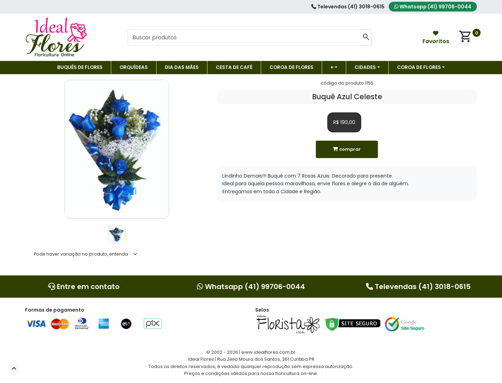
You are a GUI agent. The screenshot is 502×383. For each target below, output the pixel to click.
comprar (347, 149)
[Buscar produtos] (244, 37)
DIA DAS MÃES (182, 67)
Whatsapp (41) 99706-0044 (432, 6)
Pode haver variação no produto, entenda (81, 254)
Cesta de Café (234, 67)
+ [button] (332, 67)
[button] (14, 369)
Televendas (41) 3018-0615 (348, 6)
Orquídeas (134, 67)
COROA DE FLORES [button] (419, 67)
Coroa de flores (291, 67)
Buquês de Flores (79, 67)
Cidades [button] (365, 67)
